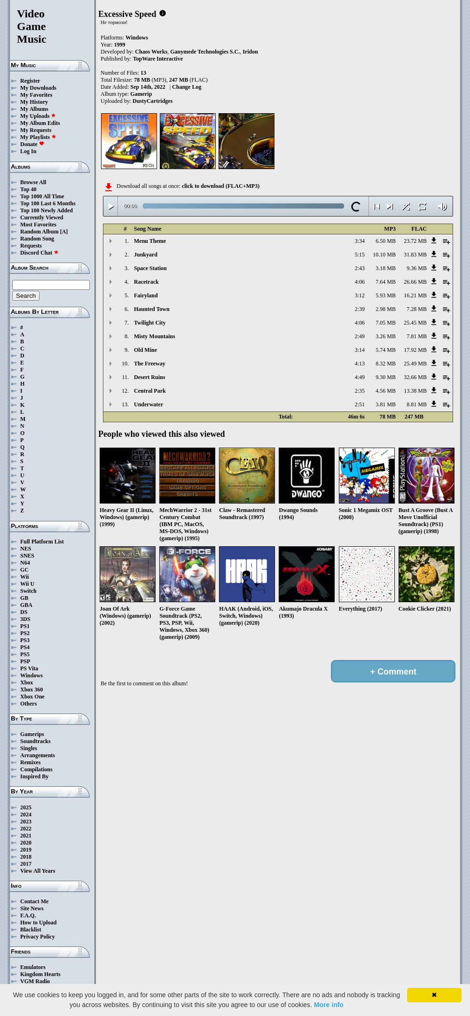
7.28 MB (417, 309)
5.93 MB (386, 295)
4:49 (360, 377)
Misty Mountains (154, 336)
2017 (25, 864)
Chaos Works (151, 51)
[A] (64, 231)
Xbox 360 (31, 689)
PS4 (25, 647)
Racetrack (146, 282)
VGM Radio (35, 981)
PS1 (25, 626)
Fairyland (146, 295)
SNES (27, 555)
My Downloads (38, 88)
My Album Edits (40, 123)
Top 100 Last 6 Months (48, 203)
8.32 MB (386, 363)
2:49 (360, 336)
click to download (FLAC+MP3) (220, 186)
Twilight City (149, 322)
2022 (25, 828)
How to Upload (38, 922)
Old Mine (145, 350)
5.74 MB (386, 350)
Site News (32, 908)
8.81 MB (417, 404)
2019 (25, 849)
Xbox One (32, 696)
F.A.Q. (28, 915)
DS (23, 612)
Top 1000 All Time (42, 196)
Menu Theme (150, 241)
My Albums (34, 109)
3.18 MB (386, 268)
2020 (25, 842)
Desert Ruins (149, 377)
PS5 (25, 654)
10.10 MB (384, 254)
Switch (28, 591)
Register (30, 81)
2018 (25, 856)
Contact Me (34, 901)
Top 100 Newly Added (46, 210)
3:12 (360, 295)
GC (24, 569)
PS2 (25, 633)
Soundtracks (35, 741)
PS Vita (29, 668)
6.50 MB (386, 241)
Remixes (30, 762)
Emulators (33, 967)
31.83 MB (415, 254)
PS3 (25, 640)
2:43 (360, 268)
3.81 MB (386, 404)
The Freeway (149, 363)
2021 (25, 835)
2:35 (360, 391)
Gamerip (141, 94)
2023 (25, 821)
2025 (25, 807)
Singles (28, 748)
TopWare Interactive (158, 58)
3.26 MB (386, 336)
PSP (25, 661)
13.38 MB (415, 391)
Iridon (250, 51)
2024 (25, 814)
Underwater (148, 404)
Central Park (150, 391)
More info (329, 1004)
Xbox (26, 682)
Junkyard (145, 254)
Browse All (33, 182)
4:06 (360, 282)
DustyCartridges (152, 101)
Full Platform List (42, 541)
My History (34, 102)
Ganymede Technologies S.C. (205, 51)
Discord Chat (39, 252)
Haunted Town (152, 309)
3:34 (360, 241)
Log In (28, 151)
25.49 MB (415, 363)
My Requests (35, 130)
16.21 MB (415, 295)
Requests (31, 245)
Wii (24, 577)
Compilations (36, 769)
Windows (31, 675)
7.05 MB (386, 322)
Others (28, 703)
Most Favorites (38, 224)
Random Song (37, 238)
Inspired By (34, 776)
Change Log (186, 87)
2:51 (360, 404)
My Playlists (38, 137)
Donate (32, 144)
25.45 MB (415, 322)
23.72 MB (415, 241)
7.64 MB (386, 282)
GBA (26, 605)
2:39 (360, 309)
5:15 (360, 254)
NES (25, 548)
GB (24, 598)
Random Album (39, 231)
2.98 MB (386, 309)
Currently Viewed (41, 217)
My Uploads (38, 116)
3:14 (360, 350)
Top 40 (28, 189)
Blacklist (30, 929)
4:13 (360, 363)
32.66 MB (415, 377)
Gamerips (32, 734)
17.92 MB (415, 350)
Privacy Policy (37, 936)
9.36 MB (417, 268)
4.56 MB (386, 391)
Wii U (27, 584)
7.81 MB (417, 336)
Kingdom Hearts (40, 974)
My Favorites (36, 95)
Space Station (150, 268)
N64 (25, 562)
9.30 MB (386, 377)
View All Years (37, 871)
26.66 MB (415, 282)
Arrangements (37, 755)
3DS (25, 619)
